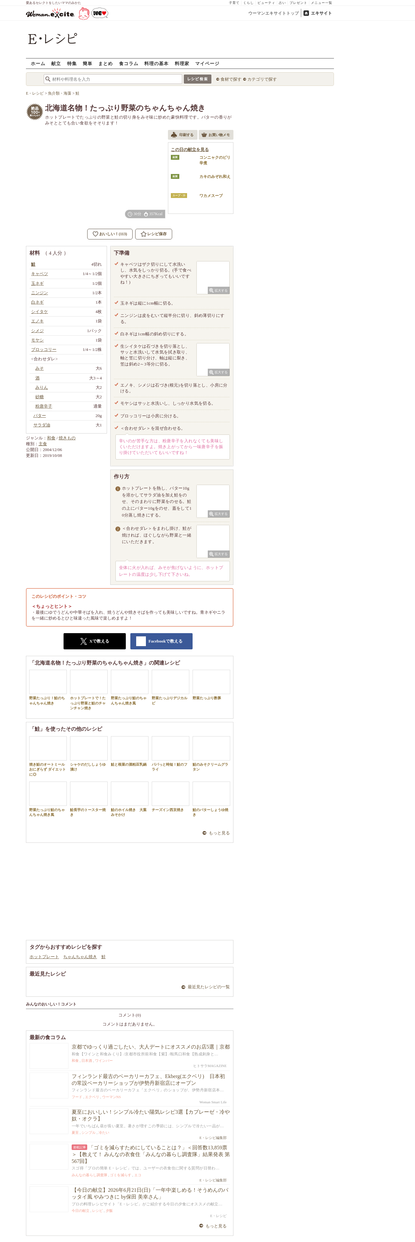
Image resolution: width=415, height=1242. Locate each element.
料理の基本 (156, 63)
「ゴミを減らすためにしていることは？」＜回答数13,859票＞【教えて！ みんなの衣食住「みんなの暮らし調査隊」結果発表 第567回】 (151, 1154)
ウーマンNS (111, 1097)
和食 (51, 437)
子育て (234, 3)
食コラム (128, 63)
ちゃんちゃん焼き (80, 956)
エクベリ (92, 1097)
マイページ (207, 63)
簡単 (87, 63)
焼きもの (67, 437)
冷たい (104, 1132)
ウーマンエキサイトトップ (273, 13)
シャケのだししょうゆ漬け (89, 753)
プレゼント (298, 3)
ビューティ (266, 3)
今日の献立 (80, 1211)
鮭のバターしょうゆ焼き (211, 799)
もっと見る (219, 832)
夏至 (75, 1132)
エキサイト (321, 13)
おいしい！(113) (113, 234)
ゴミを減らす (120, 1175)
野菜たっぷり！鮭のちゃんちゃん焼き (48, 687)
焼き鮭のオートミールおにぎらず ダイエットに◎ (48, 756)
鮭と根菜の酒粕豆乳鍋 (129, 751)
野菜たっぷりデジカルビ (170, 687)
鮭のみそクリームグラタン (211, 753)
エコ (137, 1175)
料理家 (182, 63)
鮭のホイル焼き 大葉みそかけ (129, 799)
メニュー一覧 (321, 3)
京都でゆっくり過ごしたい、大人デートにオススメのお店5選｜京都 (151, 1047)
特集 (72, 63)
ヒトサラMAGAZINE (210, 1066)
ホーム (38, 63)
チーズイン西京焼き (170, 797)
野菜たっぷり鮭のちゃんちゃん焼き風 (129, 687)
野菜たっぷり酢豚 (211, 685)
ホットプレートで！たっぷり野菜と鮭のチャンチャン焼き (89, 690)
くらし (248, 3)
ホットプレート (44, 956)
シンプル (88, 1132)
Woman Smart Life (213, 1102)
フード (77, 1097)
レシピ (97, 1211)
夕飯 (109, 1211)
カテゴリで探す (262, 79)
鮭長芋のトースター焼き (89, 799)
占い (282, 3)
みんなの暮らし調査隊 (89, 1175)
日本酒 (86, 1060)
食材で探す (231, 79)
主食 (43, 443)
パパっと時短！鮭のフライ (170, 753)
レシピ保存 (157, 234)
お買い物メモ (215, 135)
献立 (56, 63)
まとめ (105, 63)
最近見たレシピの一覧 (209, 986)
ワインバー (104, 1060)
